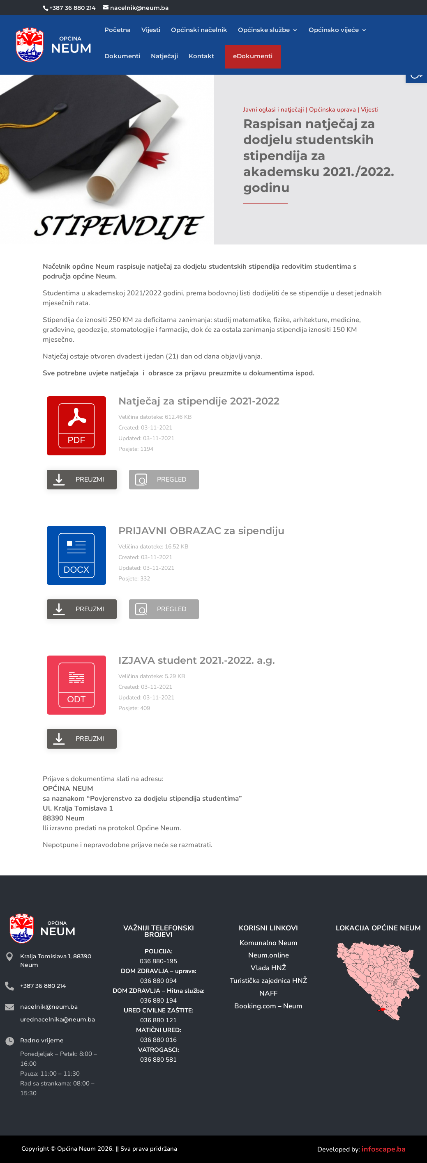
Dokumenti (122, 56)
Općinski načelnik (199, 30)
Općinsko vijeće (334, 30)
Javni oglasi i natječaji (273, 109)
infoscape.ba (384, 1149)
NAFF (268, 993)
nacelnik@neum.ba (49, 1006)
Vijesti (150, 30)
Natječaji (164, 56)
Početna (117, 30)
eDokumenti (252, 58)
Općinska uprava (332, 109)
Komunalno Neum (269, 943)
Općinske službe (264, 30)
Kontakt (201, 56)
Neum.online (268, 955)
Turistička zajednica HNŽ (268, 980)
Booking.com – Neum (268, 1006)
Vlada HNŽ (268, 968)
